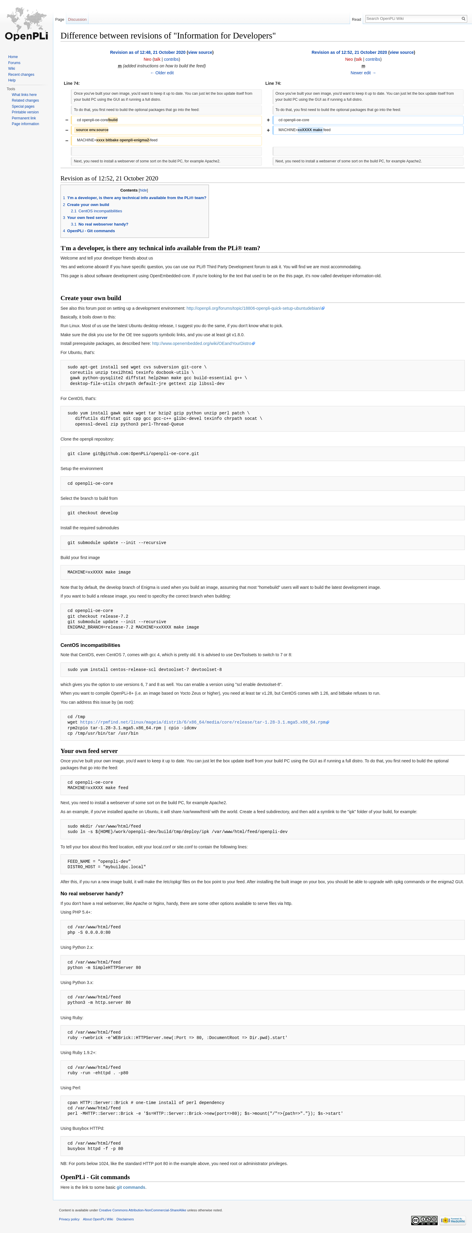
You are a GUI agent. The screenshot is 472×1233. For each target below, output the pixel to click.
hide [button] (143, 190)
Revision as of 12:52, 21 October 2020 (349, 52)
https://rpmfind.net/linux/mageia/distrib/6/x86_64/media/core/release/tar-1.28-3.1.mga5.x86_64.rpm (202, 722)
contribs (171, 59)
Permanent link (24, 118)
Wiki (11, 68)
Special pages (23, 106)
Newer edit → (363, 72)
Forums (14, 63)
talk (157, 59)
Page (59, 19)
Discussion (77, 19)
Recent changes (21, 74)
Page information (25, 124)
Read (356, 19)
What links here (24, 95)
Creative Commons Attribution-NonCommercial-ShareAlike (142, 1210)
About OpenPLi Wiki (98, 1219)
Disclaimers (125, 1219)
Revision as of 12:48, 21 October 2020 (148, 52)
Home (13, 57)
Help (12, 80)
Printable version (25, 112)
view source (200, 52)
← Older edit (162, 72)
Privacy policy (69, 1219)
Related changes (25, 100)
